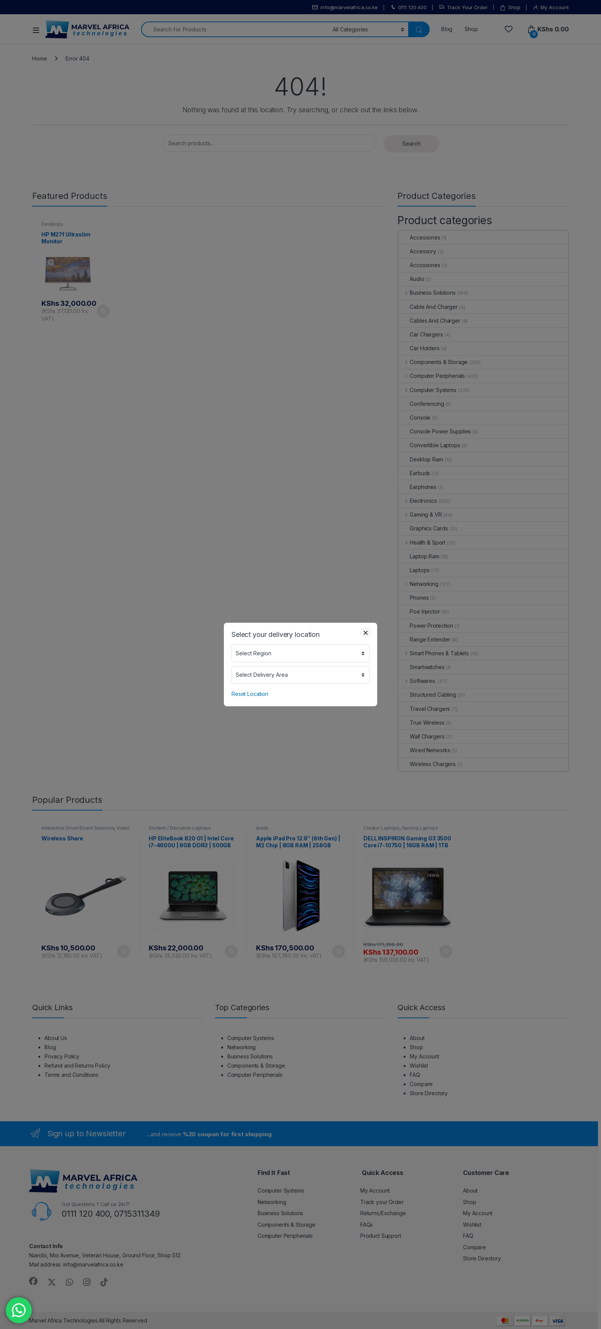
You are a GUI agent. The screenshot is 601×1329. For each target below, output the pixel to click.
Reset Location (250, 694)
